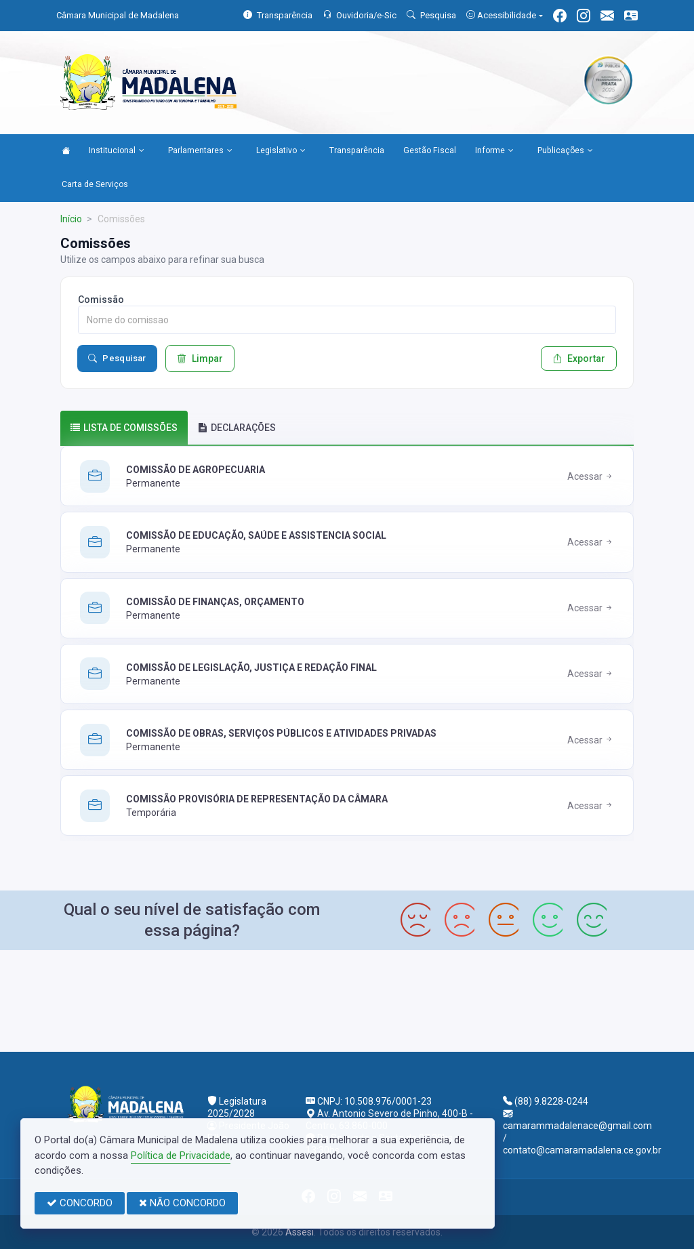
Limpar (200, 358)
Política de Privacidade (180, 1155)
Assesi (299, 1232)
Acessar (590, 476)
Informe (494, 151)
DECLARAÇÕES (237, 427)
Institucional (116, 151)
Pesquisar (117, 358)
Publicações (565, 151)
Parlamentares (200, 151)
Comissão (101, 299)
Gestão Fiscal (429, 150)
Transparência (356, 150)
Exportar (578, 358)
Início (71, 218)
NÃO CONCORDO (182, 1203)
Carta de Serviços (95, 184)
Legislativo (281, 151)
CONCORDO (80, 1203)
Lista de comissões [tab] (124, 427)
